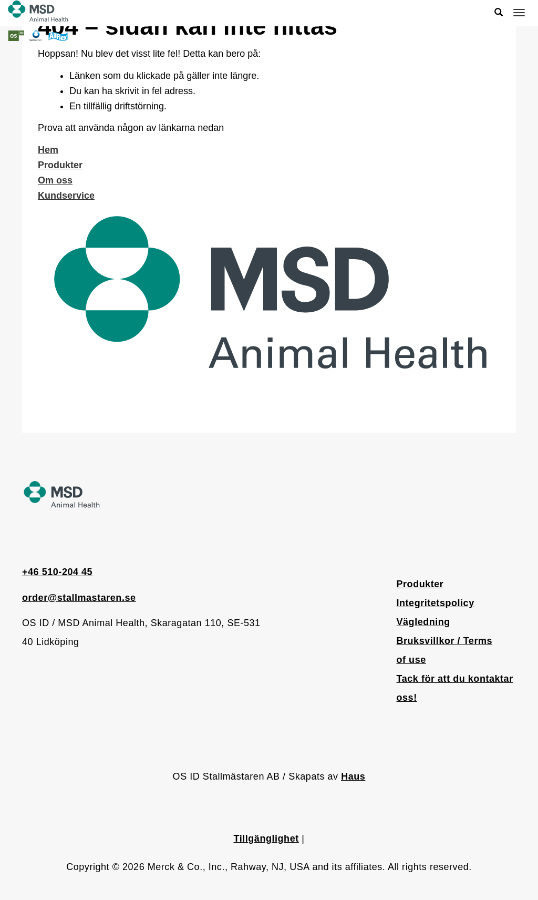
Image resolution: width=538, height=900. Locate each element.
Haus (353, 776)
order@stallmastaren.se (79, 597)
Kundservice (66, 195)
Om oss (55, 180)
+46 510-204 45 (57, 572)
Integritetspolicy (435, 603)
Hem (48, 150)
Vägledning (423, 622)
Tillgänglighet (266, 838)
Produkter (60, 165)
